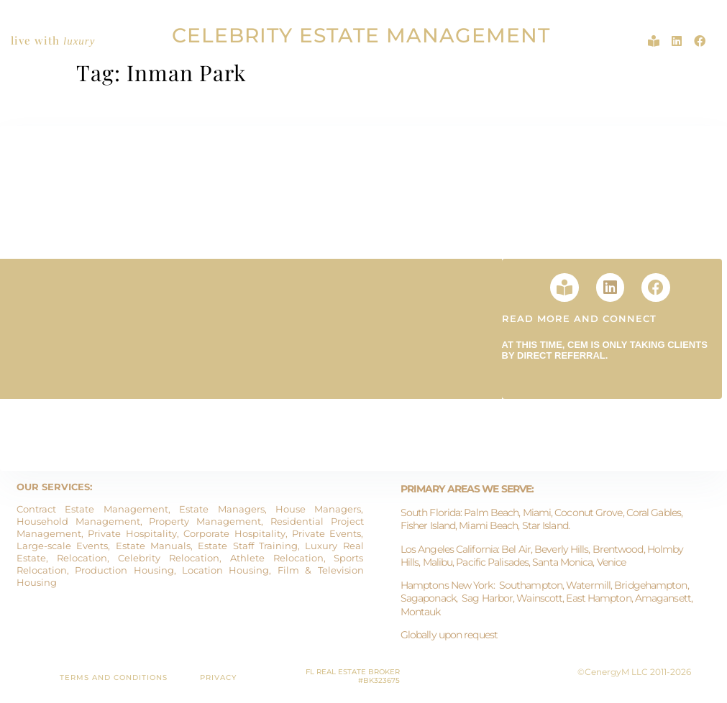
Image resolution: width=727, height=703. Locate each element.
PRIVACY (218, 677)
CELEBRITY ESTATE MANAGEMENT (361, 35)
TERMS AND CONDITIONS (114, 677)
